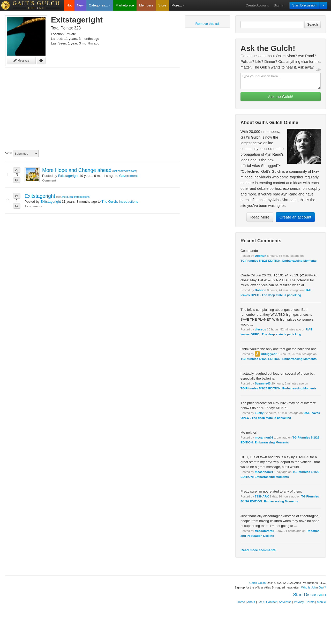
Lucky (259, 412)
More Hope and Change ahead (76, 170)
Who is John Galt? (313, 587)
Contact (271, 601)
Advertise (285, 601)
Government (128, 176)
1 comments (33, 206)
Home (241, 601)
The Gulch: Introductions (120, 201)
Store (162, 5)
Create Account (257, 5)
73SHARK (262, 496)
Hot (69, 5)
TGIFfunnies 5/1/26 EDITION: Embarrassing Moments (278, 260)
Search (312, 24)
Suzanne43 (262, 383)
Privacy (299, 601)
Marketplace (125, 5)
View (8, 153)
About (251, 601)
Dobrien (260, 255)
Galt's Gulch (257, 582)
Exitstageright (68, 176)
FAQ (261, 601)
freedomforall (264, 530)
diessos (260, 329)
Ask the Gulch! (280, 96)
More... (177, 5)
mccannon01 (264, 437)
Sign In (279, 5)
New (80, 5)
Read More (259, 217)
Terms (310, 601)
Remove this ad (207, 24)
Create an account (295, 217)
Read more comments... (259, 550)
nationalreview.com (124, 171)
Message (21, 60)
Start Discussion (304, 5)
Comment (49, 180)
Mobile (321, 601)
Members (146, 5)
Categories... (99, 5)
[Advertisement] (92, 109)
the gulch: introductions (75, 196)
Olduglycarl (269, 354)
